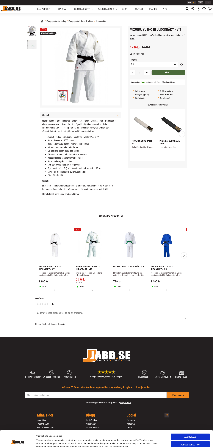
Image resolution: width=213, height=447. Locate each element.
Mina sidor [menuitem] (45, 415)
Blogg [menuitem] (90, 415)
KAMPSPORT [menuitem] (43, 9)
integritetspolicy (125, 403)
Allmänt (45, 115)
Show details (142, 441)
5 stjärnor (47, 304)
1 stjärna (38, 304)
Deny (190, 438)
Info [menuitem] (164, 9)
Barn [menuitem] (124, 9)
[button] (204, 9)
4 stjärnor (45, 304)
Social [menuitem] (131, 415)
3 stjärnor (42, 304)
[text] (135, 47)
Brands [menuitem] (153, 9)
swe (200, 2)
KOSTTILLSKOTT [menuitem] (81, 9)
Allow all (190, 423)
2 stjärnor (40, 304)
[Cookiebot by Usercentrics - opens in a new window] (17, 442)
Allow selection (190, 431)
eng (208, 2)
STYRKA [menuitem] (62, 9)
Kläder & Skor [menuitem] (106, 9)
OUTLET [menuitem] (139, 9)
